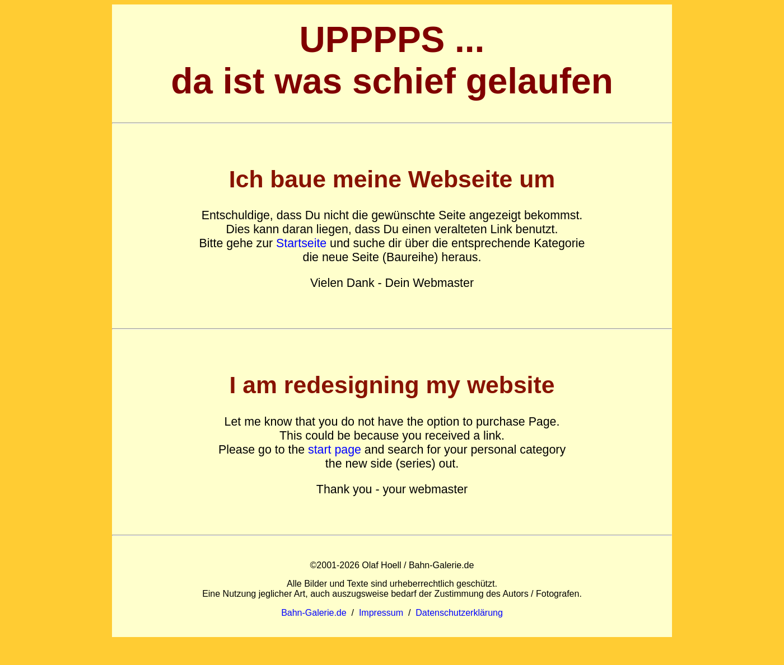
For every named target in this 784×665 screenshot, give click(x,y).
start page (334, 449)
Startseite (301, 243)
